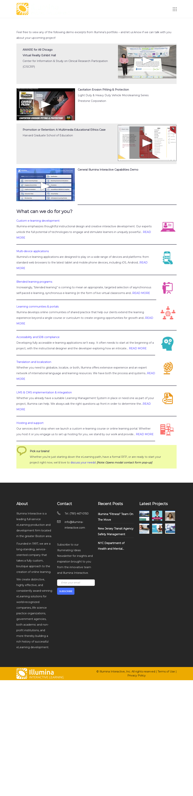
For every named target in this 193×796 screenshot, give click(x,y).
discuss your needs (82, 462)
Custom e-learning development (38, 220)
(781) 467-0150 (79, 513)
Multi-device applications (32, 251)
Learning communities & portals (37, 306)
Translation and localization (33, 362)
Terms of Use (166, 671)
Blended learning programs (34, 281)
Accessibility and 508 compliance (38, 337)
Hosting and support (30, 423)
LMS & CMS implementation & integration (44, 392)
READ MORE (141, 293)
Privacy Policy (136, 675)
